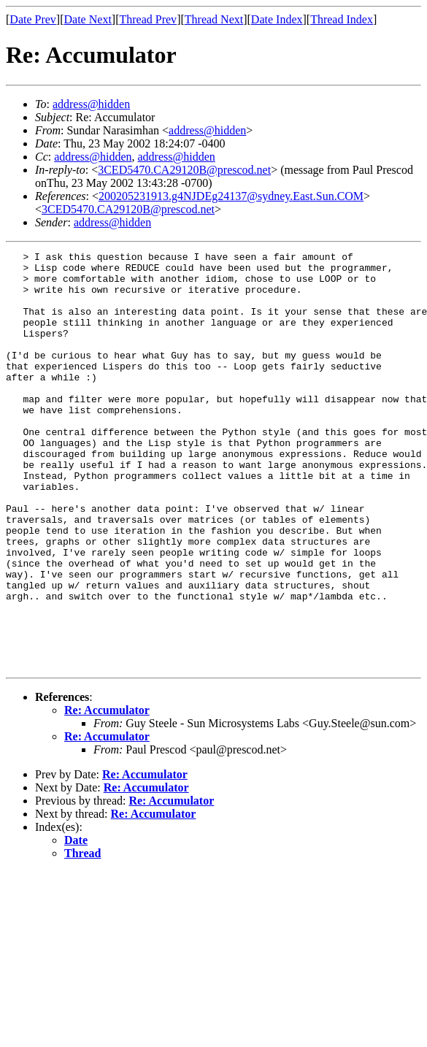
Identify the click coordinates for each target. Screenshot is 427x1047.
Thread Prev (148, 19)
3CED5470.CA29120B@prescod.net (184, 170)
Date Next (88, 19)
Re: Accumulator (107, 793)
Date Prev (32, 19)
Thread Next (214, 19)
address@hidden (91, 104)
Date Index (277, 19)
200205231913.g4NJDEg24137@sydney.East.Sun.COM (231, 196)
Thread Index (341, 19)
